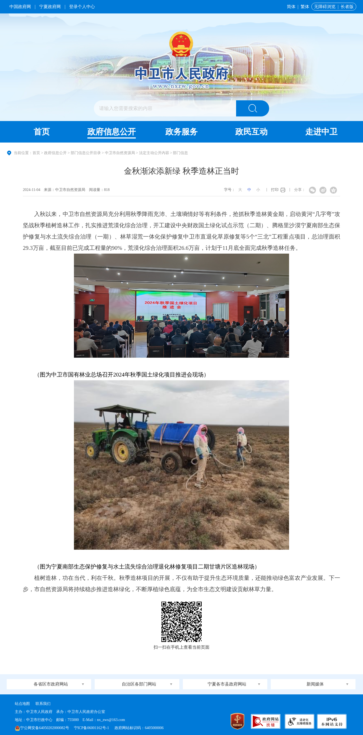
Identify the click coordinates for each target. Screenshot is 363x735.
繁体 (305, 6)
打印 (275, 190)
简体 (291, 6)
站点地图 (22, 704)
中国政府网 (20, 6)
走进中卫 (321, 131)
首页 (42, 131)
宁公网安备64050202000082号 (42, 728)
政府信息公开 (111, 131)
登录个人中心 (82, 6)
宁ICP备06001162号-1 (92, 728)
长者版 (347, 6)
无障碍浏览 (325, 6)
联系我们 (43, 704)
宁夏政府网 (50, 6)
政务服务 (181, 131)
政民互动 (251, 131)
